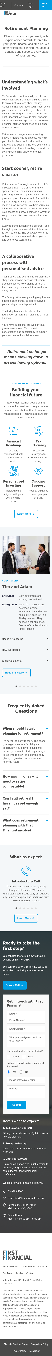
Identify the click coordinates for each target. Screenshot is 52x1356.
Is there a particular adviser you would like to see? (25, 1065)
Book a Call (44, 5)
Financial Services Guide (16, 1344)
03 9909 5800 (3, 5)
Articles (19, 1273)
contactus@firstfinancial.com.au (26, 1198)
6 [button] (36, 686)
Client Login (30, 5)
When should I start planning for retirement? (23, 731)
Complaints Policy (39, 1344)
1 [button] (16, 686)
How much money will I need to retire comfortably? (21, 781)
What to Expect (10, 1266)
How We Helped (11, 649)
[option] (26, 606)
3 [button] (24, 686)
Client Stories (28, 1266)
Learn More (26, 514)
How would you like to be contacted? (25, 1051)
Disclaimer (34, 1351)
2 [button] (20, 686)
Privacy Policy (19, 1351)
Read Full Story (16, 672)
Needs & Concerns (12, 639)
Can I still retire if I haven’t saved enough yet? (20, 803)
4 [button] (28, 686)
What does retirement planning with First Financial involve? (21, 825)
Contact (30, 1273)
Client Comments (11, 661)
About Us (42, 1266)
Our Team (7, 1273)
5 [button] (32, 686)
